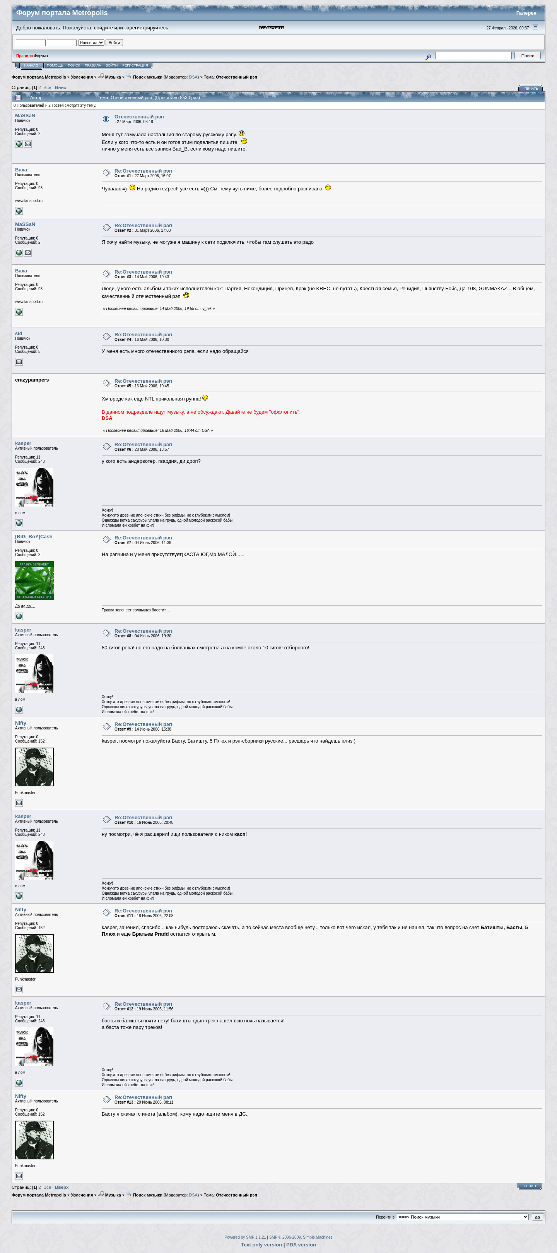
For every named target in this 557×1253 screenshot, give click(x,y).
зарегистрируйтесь (146, 28)
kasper (23, 443)
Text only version (261, 1245)
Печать (531, 89)
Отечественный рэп (236, 77)
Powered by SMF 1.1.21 (245, 1237)
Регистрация (135, 65)
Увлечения (82, 77)
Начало (31, 65)
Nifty (20, 723)
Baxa (21, 170)
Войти (112, 65)
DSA (193, 77)
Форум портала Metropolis (39, 77)
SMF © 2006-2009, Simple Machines (301, 1237)
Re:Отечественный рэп (143, 171)
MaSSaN (25, 115)
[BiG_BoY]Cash (34, 536)
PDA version (301, 1245)
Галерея (526, 13)
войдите (103, 28)
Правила (93, 65)
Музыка (109, 77)
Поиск (74, 65)
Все (47, 87)
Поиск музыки (144, 77)
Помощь (55, 65)
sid (18, 333)
